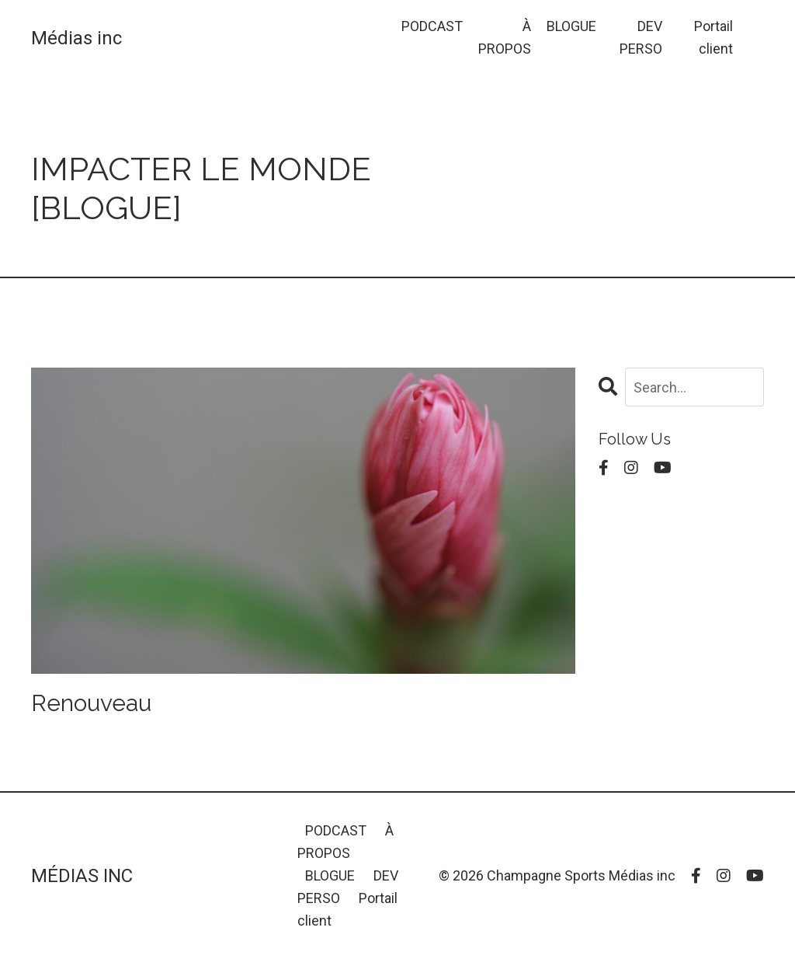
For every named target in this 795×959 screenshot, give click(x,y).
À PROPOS (504, 37)
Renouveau (91, 703)
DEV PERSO (641, 37)
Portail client (713, 37)
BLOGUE (571, 26)
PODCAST (432, 26)
